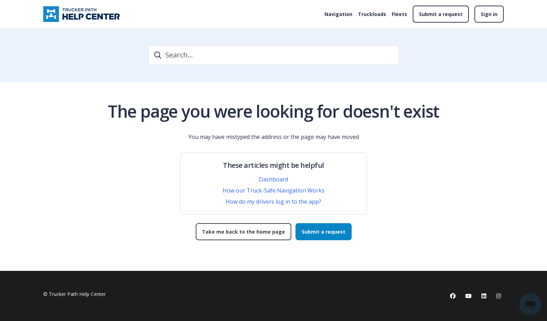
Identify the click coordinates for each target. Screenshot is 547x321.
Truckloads (372, 14)
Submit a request (441, 14)
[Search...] (273, 55)
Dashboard (273, 179)
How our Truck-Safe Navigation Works (273, 190)
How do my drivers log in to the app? (273, 201)
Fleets (399, 14)
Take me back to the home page (243, 231)
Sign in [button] (489, 14)
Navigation (338, 14)
